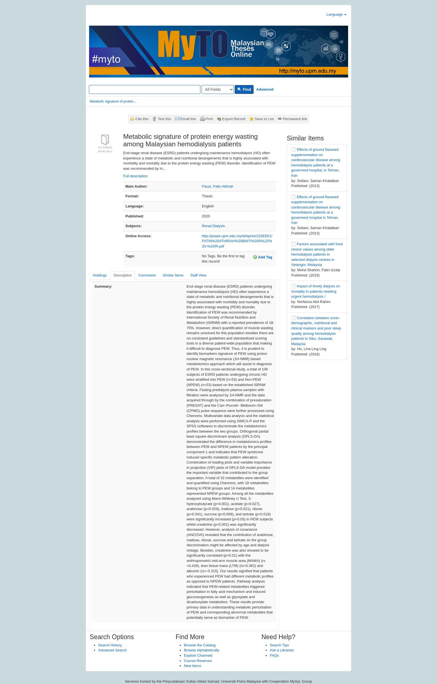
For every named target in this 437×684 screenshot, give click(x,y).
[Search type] (217, 89)
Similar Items (172, 275)
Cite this (142, 119)
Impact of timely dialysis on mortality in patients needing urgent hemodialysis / (315, 291)
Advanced (264, 89)
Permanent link (295, 119)
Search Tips (279, 645)
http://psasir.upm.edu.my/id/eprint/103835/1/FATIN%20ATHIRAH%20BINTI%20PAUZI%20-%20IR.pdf (237, 241)
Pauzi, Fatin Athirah (218, 186)
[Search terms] (144, 89)
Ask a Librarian (282, 650)
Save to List (264, 119)
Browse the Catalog (199, 645)
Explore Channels (198, 655)
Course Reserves (198, 661)
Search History (110, 645)
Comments (147, 275)
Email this (188, 119)
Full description (135, 176)
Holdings (100, 275)
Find (244, 89)
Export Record (233, 119)
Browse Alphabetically (201, 650)
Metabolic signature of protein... (113, 101)
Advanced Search (112, 650)
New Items (192, 666)
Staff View (198, 275)
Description (123, 275)
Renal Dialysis (213, 226)
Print (209, 119)
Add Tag (262, 257)
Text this (164, 119)
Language (336, 14)
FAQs (274, 655)
